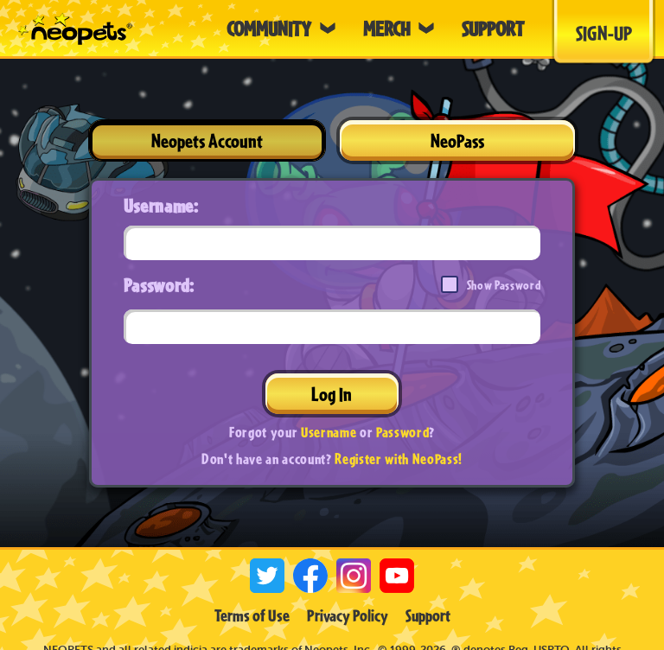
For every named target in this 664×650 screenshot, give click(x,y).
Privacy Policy (347, 615)
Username (328, 432)
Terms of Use (252, 615)
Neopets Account (207, 140)
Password (402, 432)
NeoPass (457, 140)
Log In (331, 393)
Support (427, 615)
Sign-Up (604, 33)
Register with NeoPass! (399, 458)
